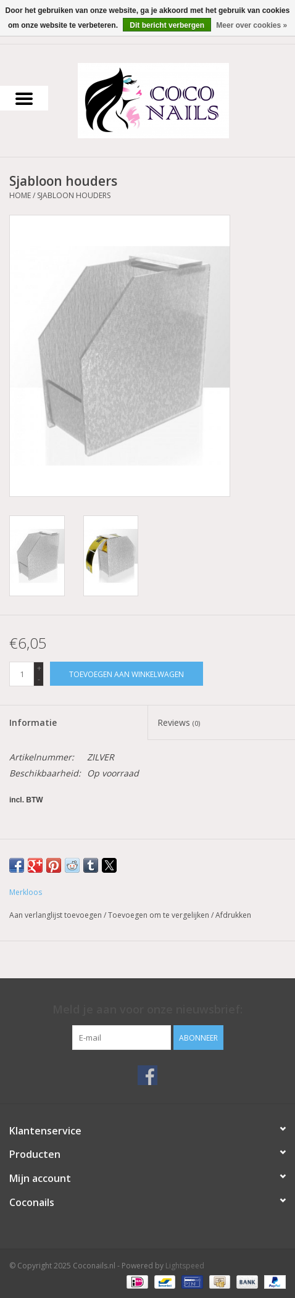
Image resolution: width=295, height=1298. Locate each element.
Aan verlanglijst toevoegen (56, 915)
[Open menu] (24, 98)
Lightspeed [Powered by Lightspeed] (184, 1265)
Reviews (178, 722)
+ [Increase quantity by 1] (39, 668)
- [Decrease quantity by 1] (39, 679)
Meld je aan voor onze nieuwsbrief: (147, 1009)
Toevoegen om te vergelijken (159, 915)
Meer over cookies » (251, 25)
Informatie (33, 722)
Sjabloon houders (73, 195)
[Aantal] (21, 674)
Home (20, 195)
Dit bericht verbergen (167, 25)
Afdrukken (233, 915)
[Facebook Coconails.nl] (147, 1075)
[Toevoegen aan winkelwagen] (126, 674)
